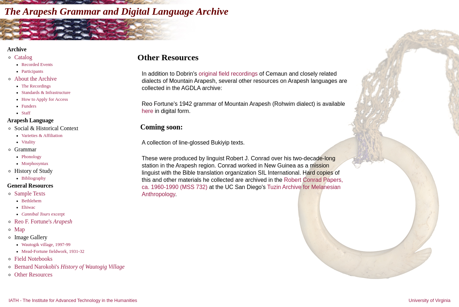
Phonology (31, 156)
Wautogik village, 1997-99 (46, 244)
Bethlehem (31, 200)
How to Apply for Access (45, 99)
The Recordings (36, 86)
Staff (26, 112)
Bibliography (34, 178)
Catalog (23, 57)
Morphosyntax (35, 163)
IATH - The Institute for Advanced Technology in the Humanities (73, 300)
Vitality (28, 142)
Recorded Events (37, 64)
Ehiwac (28, 207)
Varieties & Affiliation (42, 135)
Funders (29, 106)
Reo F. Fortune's (43, 221)
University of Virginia (429, 300)
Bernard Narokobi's (69, 267)
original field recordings (228, 74)
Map (19, 229)
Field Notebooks (33, 259)
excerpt (43, 214)
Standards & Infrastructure (46, 92)
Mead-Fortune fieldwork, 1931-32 (53, 251)
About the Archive (35, 79)
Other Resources (33, 274)
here (147, 111)
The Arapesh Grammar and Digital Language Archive (116, 11)
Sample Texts (29, 193)
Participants (32, 71)
